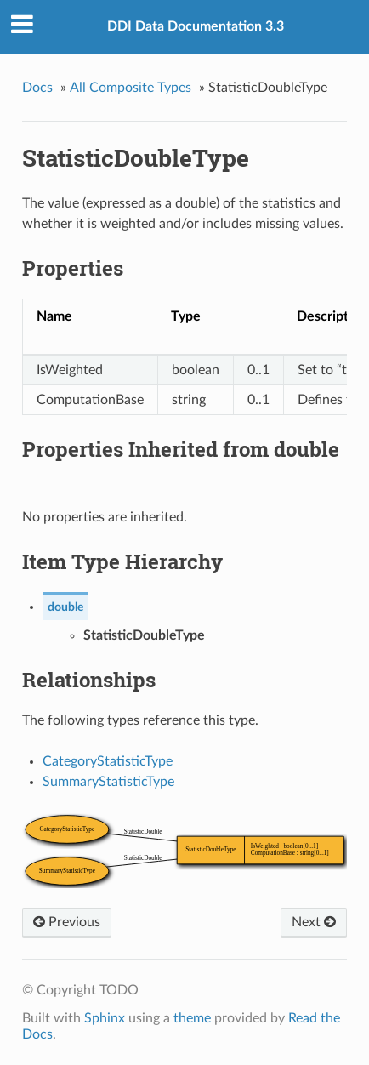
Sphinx (104, 1018)
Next (314, 922)
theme (192, 1018)
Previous (66, 922)
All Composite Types (130, 87)
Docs (37, 87)
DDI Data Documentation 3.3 (195, 26)
